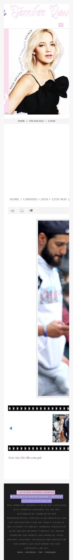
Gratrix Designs (38, 496)
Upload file (36, 121)
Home (21, 121)
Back (20, 552)
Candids (30, 199)
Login (51, 121)
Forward (50, 552)
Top (40, 552)
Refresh (31, 552)
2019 (44, 199)
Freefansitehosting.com (36, 501)
